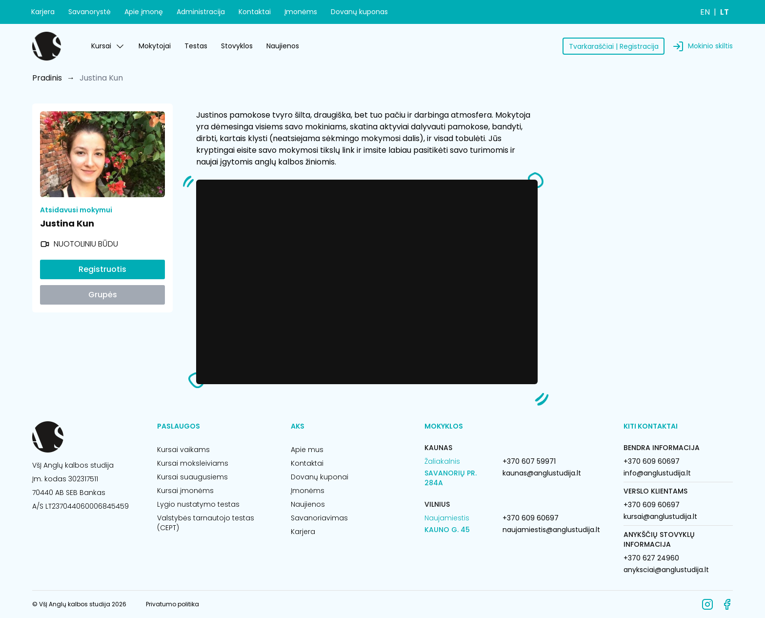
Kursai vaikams (183, 449)
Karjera (43, 12)
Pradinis (47, 77)
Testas (195, 46)
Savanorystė (89, 12)
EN (705, 12)
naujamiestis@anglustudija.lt (551, 530)
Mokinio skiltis (710, 46)
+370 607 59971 (529, 461)
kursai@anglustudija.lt (660, 516)
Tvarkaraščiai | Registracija (614, 46)
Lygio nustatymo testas (198, 504)
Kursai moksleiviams (192, 463)
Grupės (102, 294)
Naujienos (282, 46)
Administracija (201, 12)
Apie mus (307, 449)
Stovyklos (237, 46)
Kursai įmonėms (185, 490)
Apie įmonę (143, 12)
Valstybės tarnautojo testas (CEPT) (205, 523)
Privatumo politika (172, 604)
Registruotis (102, 269)
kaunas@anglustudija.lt (542, 473)
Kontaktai (255, 12)
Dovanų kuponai (319, 477)
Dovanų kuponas (359, 12)
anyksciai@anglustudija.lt (666, 570)
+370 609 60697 (531, 518)
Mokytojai (155, 46)
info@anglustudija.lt (657, 473)
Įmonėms (300, 12)
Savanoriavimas (319, 518)
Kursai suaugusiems (192, 477)
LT (724, 12)
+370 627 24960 (651, 558)
